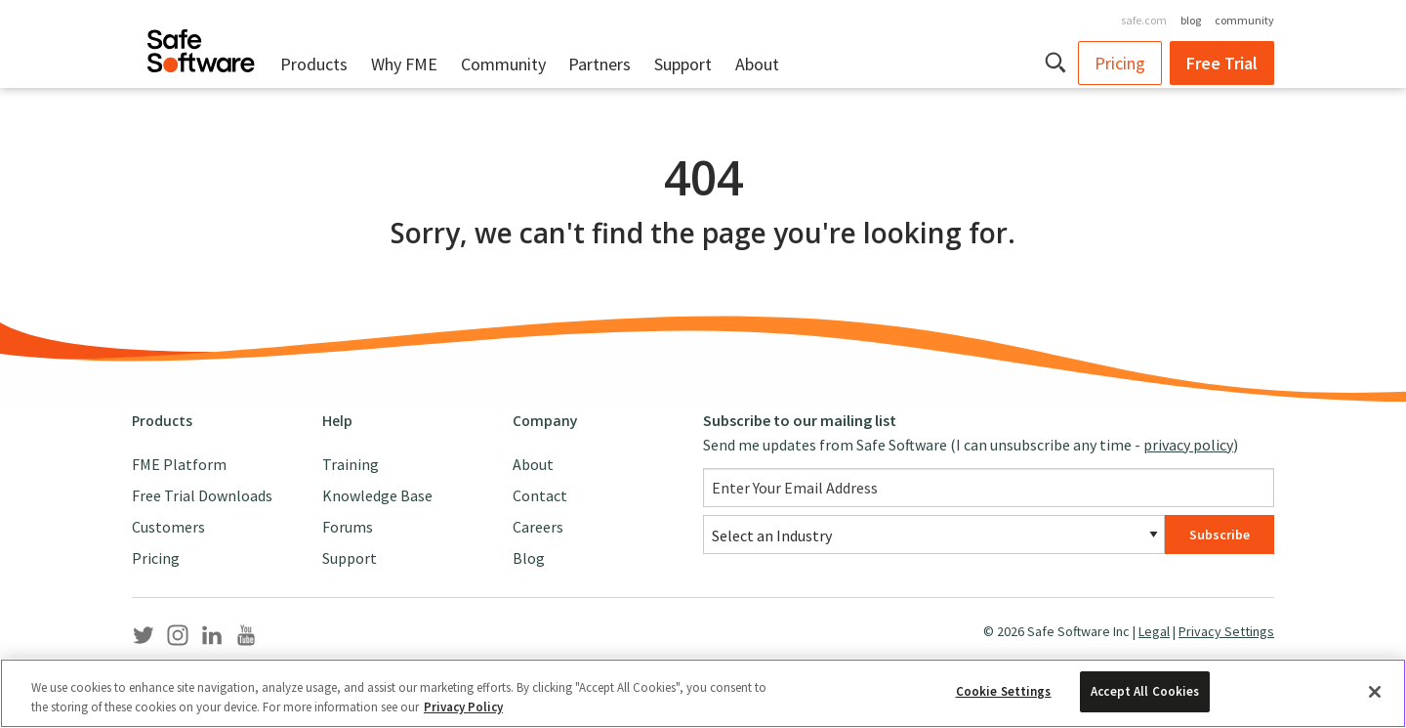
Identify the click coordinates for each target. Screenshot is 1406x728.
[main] (703, 240)
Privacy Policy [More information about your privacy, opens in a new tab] (463, 707)
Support (683, 64)
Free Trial (1222, 63)
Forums (347, 526)
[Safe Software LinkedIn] (212, 639)
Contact (540, 495)
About (757, 64)
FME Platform (179, 464)
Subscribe (1219, 534)
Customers (168, 526)
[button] (1057, 62)
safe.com (1144, 20)
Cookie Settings (1004, 691)
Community (503, 64)
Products (314, 64)
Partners (599, 64)
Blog (529, 558)
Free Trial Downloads (202, 495)
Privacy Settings (1226, 631)
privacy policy (1188, 444)
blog (1190, 20)
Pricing (1120, 63)
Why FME (404, 64)
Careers (538, 526)
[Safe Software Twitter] (143, 639)
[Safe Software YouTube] (246, 639)
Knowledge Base (377, 495)
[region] (703, 693)
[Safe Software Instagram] (177, 639)
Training (350, 464)
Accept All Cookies (1145, 691)
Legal (1154, 631)
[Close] (1374, 691)
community (1244, 20)
